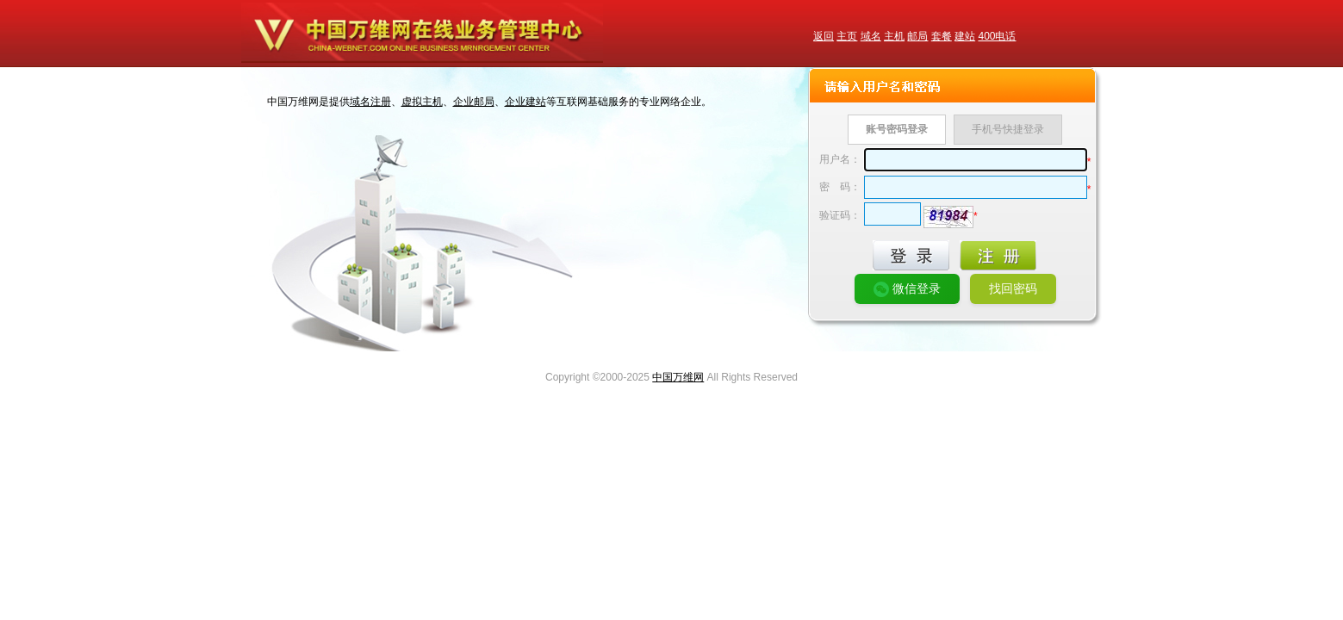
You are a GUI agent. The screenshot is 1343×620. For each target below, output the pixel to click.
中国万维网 (678, 377)
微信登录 (907, 289)
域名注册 (370, 102)
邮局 (917, 36)
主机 (894, 36)
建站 (964, 36)
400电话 (997, 36)
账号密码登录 (897, 129)
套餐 (941, 36)
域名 (871, 36)
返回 (823, 36)
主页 (846, 36)
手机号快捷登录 (1008, 129)
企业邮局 (473, 102)
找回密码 (1013, 288)
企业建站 (525, 102)
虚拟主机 (422, 102)
